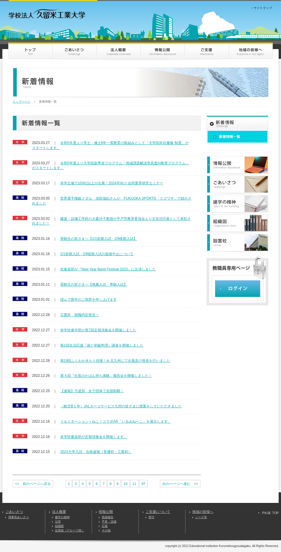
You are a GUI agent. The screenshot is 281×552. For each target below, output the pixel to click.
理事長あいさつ (18, 517)
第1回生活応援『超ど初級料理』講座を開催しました (101, 345)
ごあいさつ (14, 512)
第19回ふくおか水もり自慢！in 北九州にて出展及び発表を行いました (115, 361)
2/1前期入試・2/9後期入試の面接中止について (96, 254)
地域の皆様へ (202, 512)
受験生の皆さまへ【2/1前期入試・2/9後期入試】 (98, 239)
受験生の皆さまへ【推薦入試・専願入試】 (93, 284)
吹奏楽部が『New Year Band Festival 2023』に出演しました (108, 269)
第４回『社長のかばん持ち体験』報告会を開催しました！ (106, 376)
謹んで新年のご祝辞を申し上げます (88, 299)
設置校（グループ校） (69, 530)
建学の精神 (62, 517)
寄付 (151, 517)
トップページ (21, 101)
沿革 (58, 521)
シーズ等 (201, 517)
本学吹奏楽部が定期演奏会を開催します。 (93, 437)
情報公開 (106, 512)
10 (125, 484)
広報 (105, 526)
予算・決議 (109, 521)
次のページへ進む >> (180, 484)
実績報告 (107, 517)
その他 (106, 530)
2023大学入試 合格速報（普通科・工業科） (96, 452)
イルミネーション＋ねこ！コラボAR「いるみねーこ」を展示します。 (115, 421)
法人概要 (59, 512)
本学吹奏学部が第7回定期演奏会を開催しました (98, 330)
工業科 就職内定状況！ (79, 315)
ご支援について (157, 512)
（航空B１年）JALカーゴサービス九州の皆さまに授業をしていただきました (121, 406)
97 (143, 484)
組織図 (59, 526)
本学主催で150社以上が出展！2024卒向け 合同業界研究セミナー (111, 183)
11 (134, 484)
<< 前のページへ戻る (33, 484)
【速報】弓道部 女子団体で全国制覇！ (92, 391)
